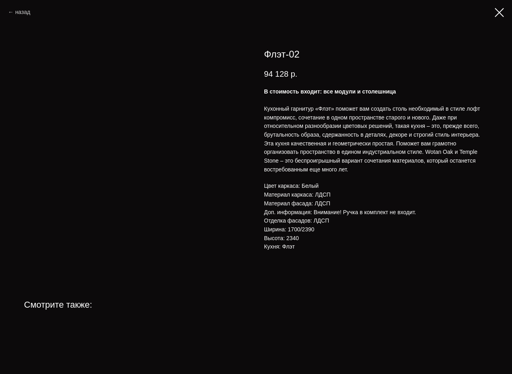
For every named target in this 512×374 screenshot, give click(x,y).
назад (22, 12)
